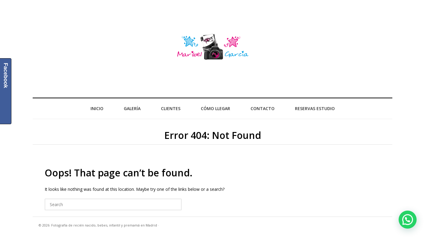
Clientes (170, 108)
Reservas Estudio (315, 108)
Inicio (97, 108)
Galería (132, 108)
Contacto (263, 108)
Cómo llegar (215, 108)
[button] (408, 220)
